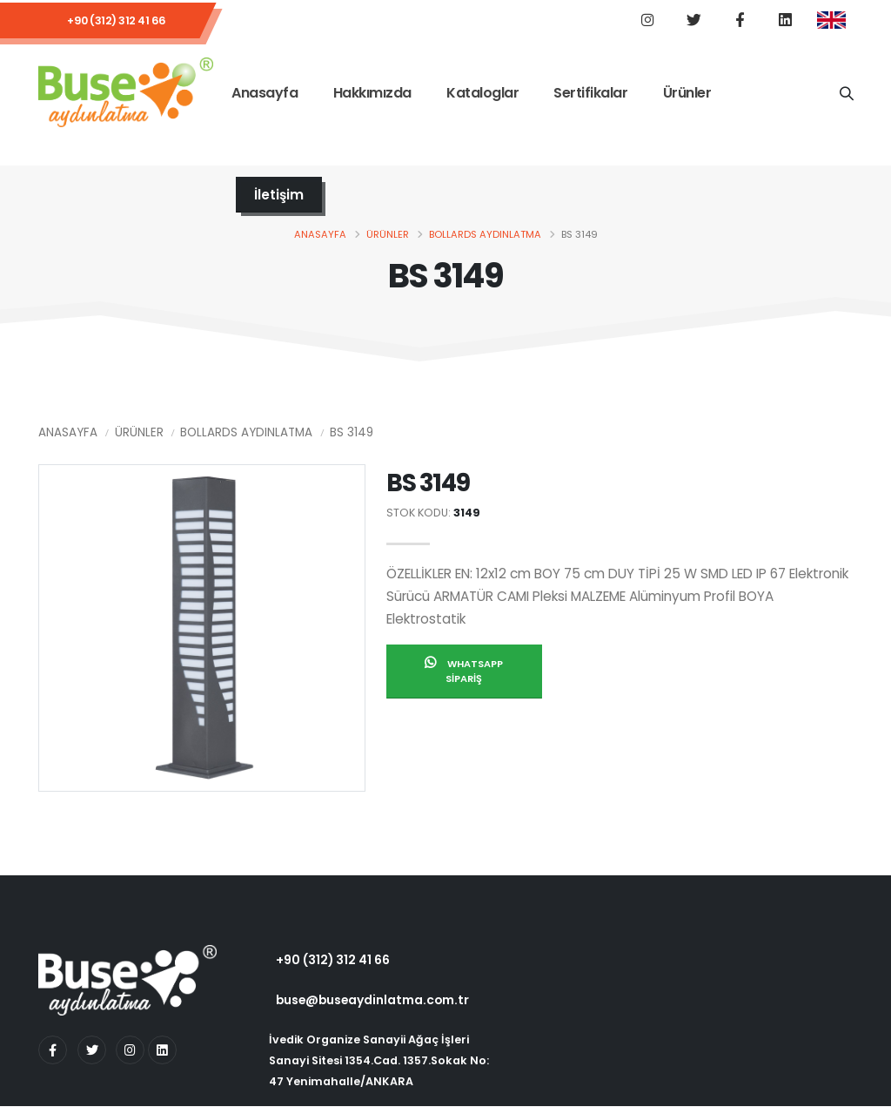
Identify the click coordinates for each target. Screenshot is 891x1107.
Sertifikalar (590, 94)
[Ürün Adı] (846, 94)
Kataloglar (482, 94)
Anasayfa (264, 94)
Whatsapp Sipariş (464, 672)
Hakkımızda (372, 94)
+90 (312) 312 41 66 (116, 21)
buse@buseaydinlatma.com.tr (372, 1000)
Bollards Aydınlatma (485, 235)
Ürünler (687, 94)
